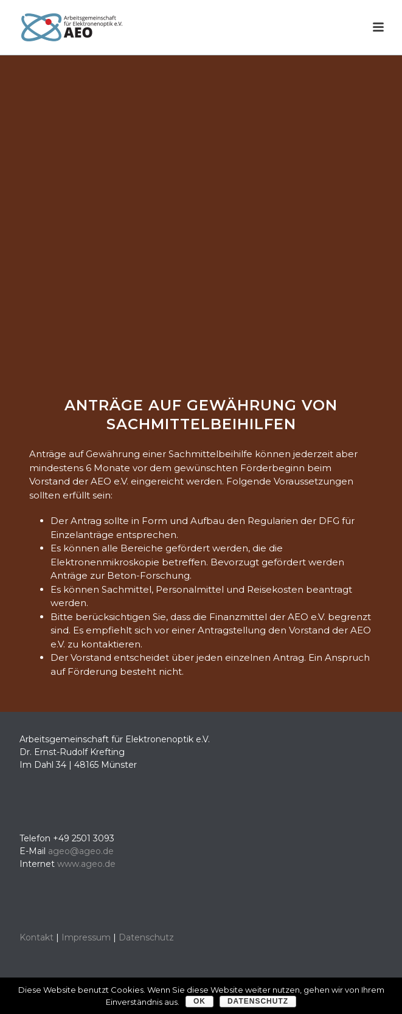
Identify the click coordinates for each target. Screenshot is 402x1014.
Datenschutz (146, 937)
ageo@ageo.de (81, 851)
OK (199, 1001)
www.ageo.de (86, 863)
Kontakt (36, 937)
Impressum (86, 937)
